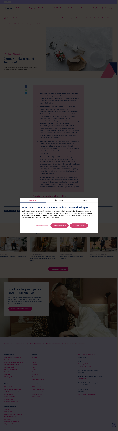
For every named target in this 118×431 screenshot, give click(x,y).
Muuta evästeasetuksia (41, 225)
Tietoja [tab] (85, 200)
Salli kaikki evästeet (79, 225)
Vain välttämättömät (59, 225)
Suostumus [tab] (32, 200)
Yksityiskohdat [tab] (59, 200)
